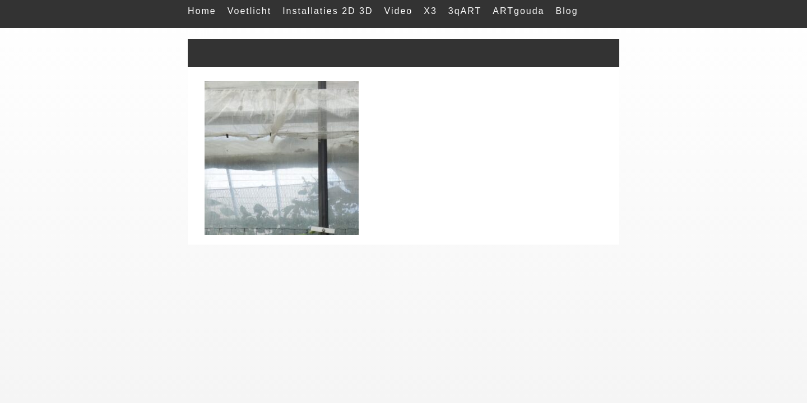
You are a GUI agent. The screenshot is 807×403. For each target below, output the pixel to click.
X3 (430, 11)
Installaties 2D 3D (327, 11)
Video (398, 11)
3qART (465, 11)
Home (202, 11)
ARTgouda (518, 11)
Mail (198, 33)
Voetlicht (249, 11)
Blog (567, 11)
